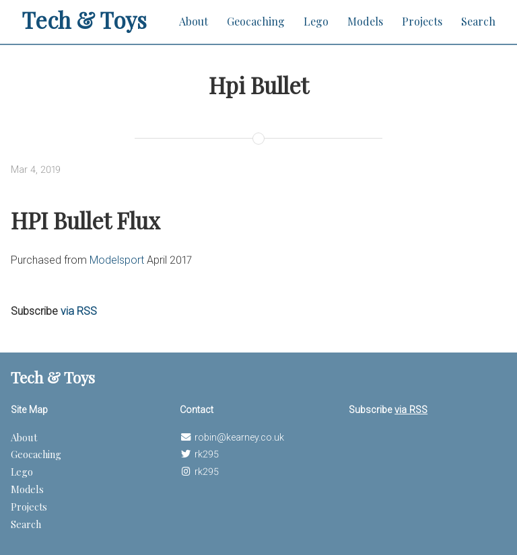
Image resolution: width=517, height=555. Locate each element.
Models (365, 21)
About (193, 21)
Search (478, 21)
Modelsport (117, 260)
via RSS (79, 311)
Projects (422, 21)
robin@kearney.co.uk (239, 437)
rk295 (207, 454)
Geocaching (256, 21)
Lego (316, 21)
